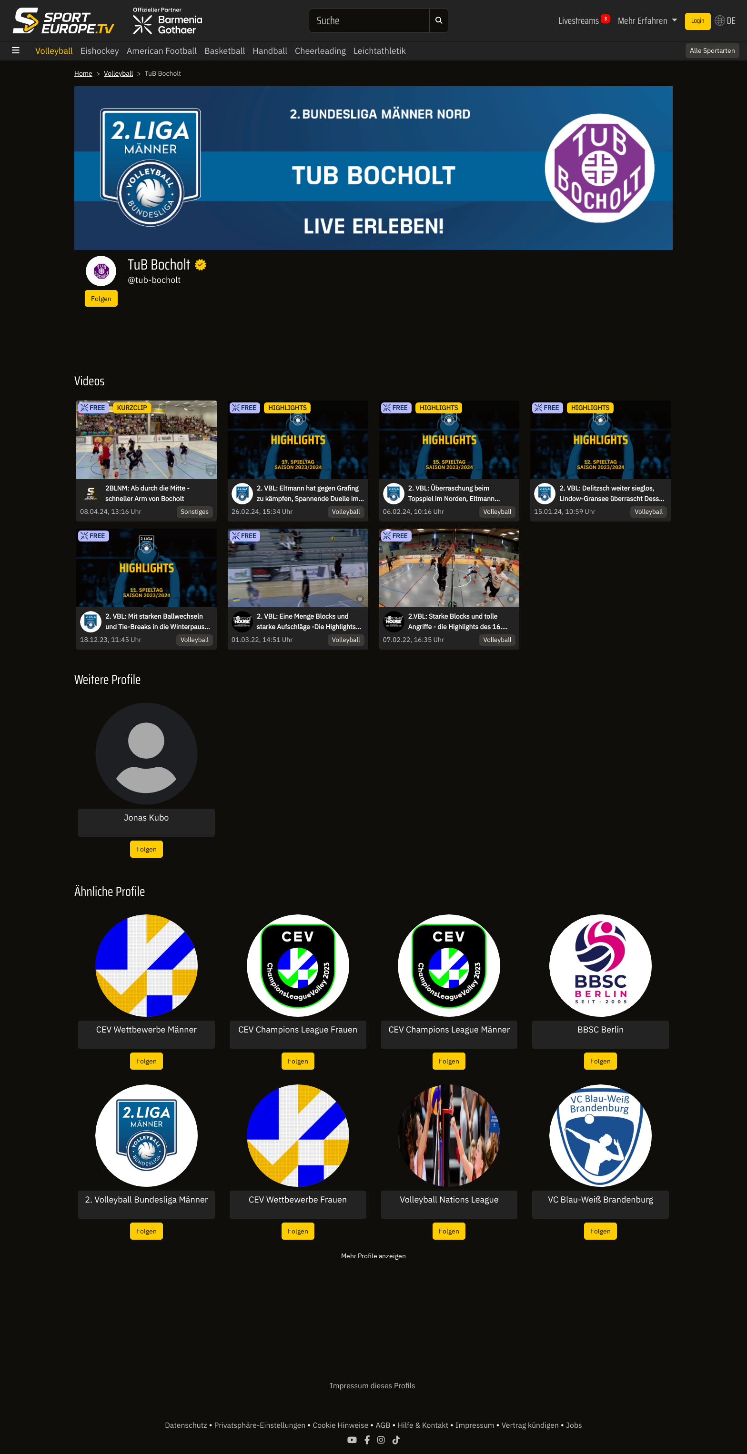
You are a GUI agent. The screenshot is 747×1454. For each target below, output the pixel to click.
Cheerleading (320, 50)
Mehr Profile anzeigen (373, 1255)
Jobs (574, 1425)
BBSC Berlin (600, 1029)
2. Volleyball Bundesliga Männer (146, 1199)
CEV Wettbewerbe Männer (146, 1029)
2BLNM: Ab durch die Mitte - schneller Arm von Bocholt (147, 493)
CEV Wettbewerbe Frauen (298, 1199)
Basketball (224, 50)
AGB (383, 1425)
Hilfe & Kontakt (424, 1425)
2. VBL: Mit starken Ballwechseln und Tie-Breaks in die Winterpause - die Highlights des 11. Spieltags (158, 622)
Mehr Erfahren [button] (643, 20)
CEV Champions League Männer (449, 1029)
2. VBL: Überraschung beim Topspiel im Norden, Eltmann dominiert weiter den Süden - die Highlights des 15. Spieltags (457, 494)
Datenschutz (187, 1425)
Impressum (475, 1425)
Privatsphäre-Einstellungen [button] (260, 1425)
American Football (162, 50)
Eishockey (100, 50)
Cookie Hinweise (341, 1425)
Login (698, 21)
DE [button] (725, 20)
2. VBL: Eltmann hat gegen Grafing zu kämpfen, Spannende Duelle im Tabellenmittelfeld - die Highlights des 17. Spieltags (308, 494)
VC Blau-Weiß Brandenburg (600, 1199)
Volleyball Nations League (449, 1199)
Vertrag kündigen (531, 1425)
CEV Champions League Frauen (297, 1029)
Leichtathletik (379, 50)
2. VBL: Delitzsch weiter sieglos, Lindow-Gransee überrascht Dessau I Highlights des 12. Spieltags (612, 494)
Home (83, 73)
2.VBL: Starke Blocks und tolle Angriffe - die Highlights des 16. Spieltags (455, 622)
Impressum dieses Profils (372, 1386)
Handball (269, 50)
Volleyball (54, 50)
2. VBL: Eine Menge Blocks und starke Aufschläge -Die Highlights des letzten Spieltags (306, 622)
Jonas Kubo (146, 817)
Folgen (101, 298)
